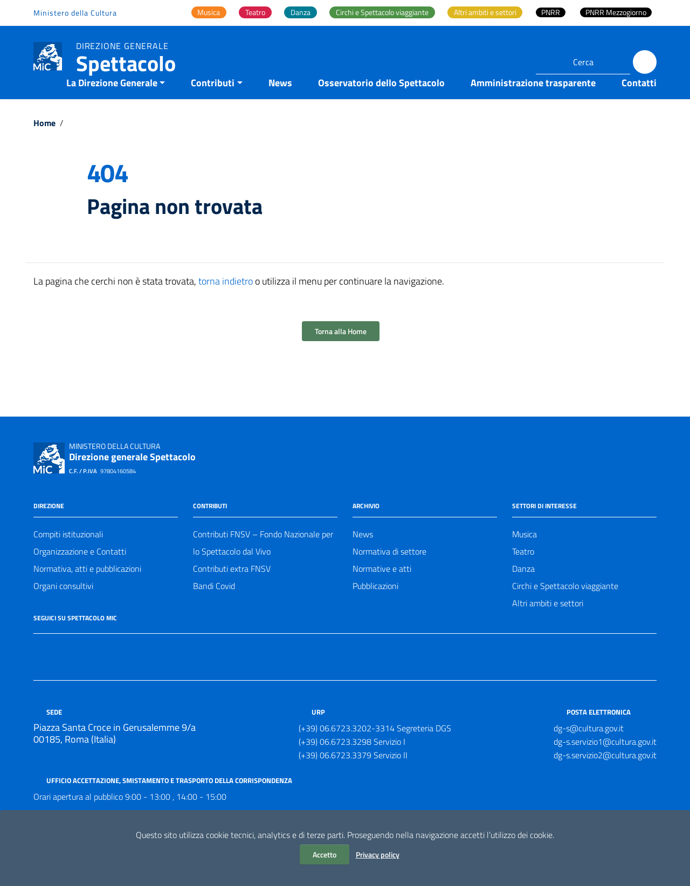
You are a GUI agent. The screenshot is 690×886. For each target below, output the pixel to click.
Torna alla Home (341, 352)
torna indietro (225, 302)
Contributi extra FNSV (232, 590)
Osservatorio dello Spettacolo (381, 104)
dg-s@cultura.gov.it (589, 749)
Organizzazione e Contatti (79, 572)
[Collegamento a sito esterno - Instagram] (78, 670)
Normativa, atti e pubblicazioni (87, 590)
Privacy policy (377, 854)
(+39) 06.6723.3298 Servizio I (352, 763)
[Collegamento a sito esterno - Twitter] (59, 670)
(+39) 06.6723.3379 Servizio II (353, 776)
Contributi (212, 104)
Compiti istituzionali (68, 555)
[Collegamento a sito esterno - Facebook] (39, 670)
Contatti (639, 104)
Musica (524, 555)
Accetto (324, 854)
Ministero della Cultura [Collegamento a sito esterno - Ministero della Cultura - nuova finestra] (75, 12)
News (280, 104)
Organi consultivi (63, 607)
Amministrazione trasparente (533, 104)
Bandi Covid (214, 607)
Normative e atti (382, 590)
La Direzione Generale (111, 104)
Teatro (523, 572)
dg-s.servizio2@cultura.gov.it (605, 776)
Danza (523, 590)
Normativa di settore (389, 572)
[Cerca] (645, 62)
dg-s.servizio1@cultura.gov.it (605, 763)
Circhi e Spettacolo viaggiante (565, 607)
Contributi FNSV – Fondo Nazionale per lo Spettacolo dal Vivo (263, 564)
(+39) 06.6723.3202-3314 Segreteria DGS (375, 749)
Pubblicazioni (375, 607)
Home (44, 144)
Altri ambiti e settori (547, 624)
